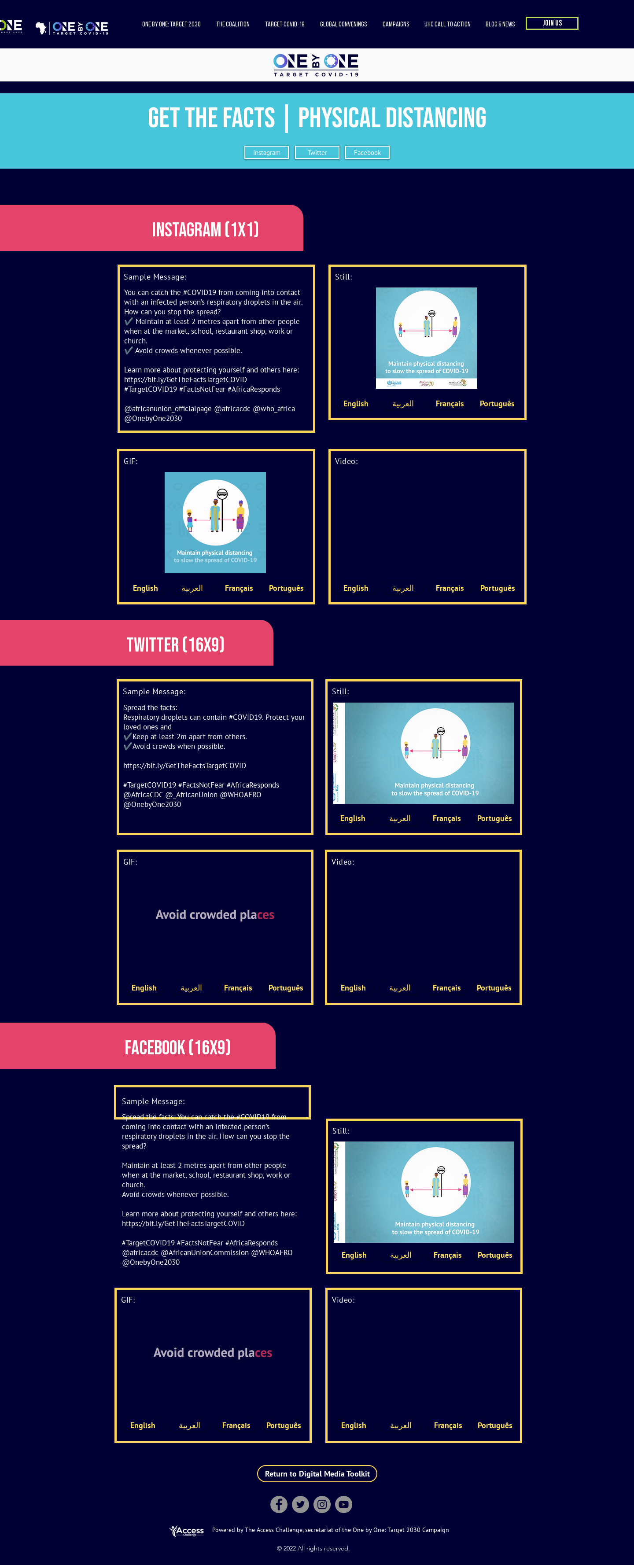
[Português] (497, 403)
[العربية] (403, 403)
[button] (232, 24)
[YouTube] (343, 1504)
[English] (355, 403)
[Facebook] (367, 152)
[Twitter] (317, 152)
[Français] (450, 403)
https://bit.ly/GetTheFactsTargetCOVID (185, 379)
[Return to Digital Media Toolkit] (317, 1473)
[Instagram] (266, 152)
